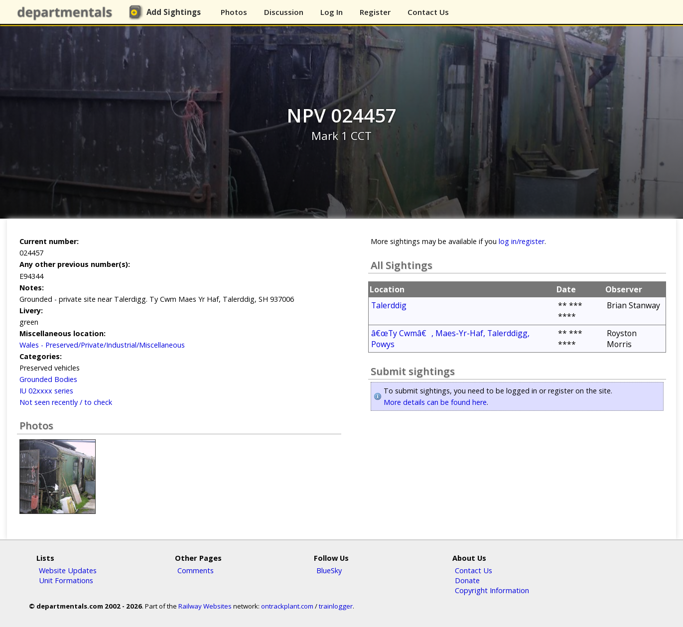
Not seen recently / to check (65, 402)
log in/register (522, 241)
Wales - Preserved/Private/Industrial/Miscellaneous (102, 345)
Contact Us (428, 12)
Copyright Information (492, 590)
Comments (195, 570)
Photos (234, 12)
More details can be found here (435, 402)
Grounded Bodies (48, 379)
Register (375, 12)
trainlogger (336, 606)
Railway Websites (205, 606)
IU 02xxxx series (46, 390)
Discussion (283, 12)
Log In (331, 12)
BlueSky (329, 570)
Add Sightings (173, 12)
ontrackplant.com (287, 606)
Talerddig (389, 305)
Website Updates (68, 570)
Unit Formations (66, 580)
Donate (467, 580)
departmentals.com (67, 12)
